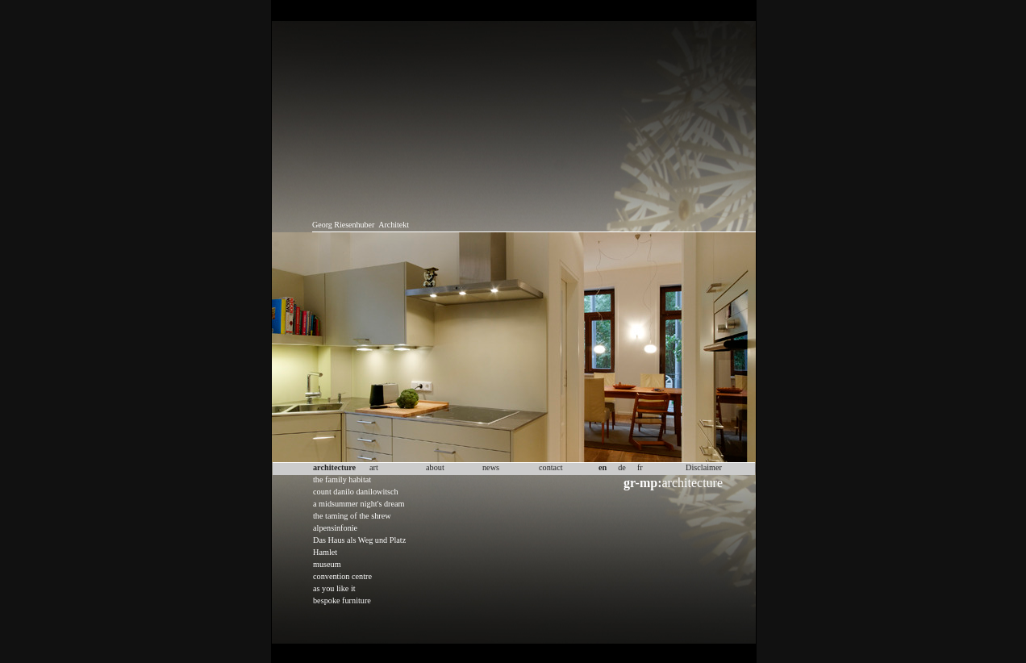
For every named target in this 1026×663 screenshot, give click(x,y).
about (435, 467)
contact (551, 467)
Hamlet (325, 552)
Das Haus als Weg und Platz (359, 540)
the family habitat (342, 479)
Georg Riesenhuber (343, 224)
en (602, 467)
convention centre (342, 576)
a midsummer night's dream (359, 503)
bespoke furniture (342, 600)
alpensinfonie (335, 527)
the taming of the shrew (352, 515)
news (490, 467)
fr (640, 467)
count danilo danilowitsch (355, 491)
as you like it (334, 588)
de (622, 467)
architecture (673, 483)
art (373, 467)
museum (327, 564)
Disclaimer (704, 467)
